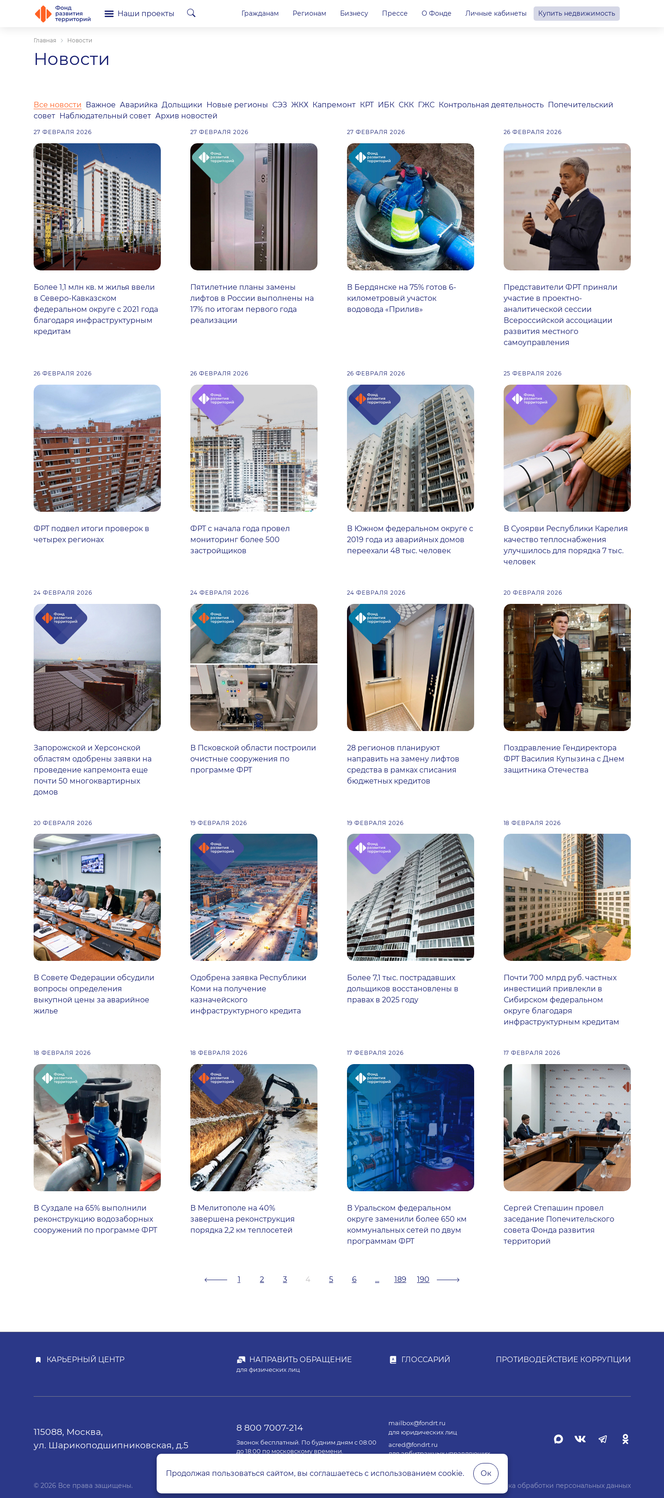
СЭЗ (279, 104)
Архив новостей (186, 115)
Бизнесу (354, 13)
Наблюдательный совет (106, 115)
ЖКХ (299, 104)
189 (400, 1279)
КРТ (367, 104)
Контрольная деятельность (491, 104)
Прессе (395, 13)
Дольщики (182, 104)
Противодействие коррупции (563, 1359)
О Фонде (437, 13)
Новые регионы (237, 104)
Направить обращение (300, 1359)
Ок (486, 1473)
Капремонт (334, 104)
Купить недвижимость (576, 13)
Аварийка (139, 104)
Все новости (58, 104)
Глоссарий (425, 1359)
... (377, 1279)
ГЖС (426, 104)
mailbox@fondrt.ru (417, 1423)
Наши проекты (140, 13)
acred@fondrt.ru (413, 1444)
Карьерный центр (85, 1359)
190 (423, 1279)
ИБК (386, 104)
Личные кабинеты (496, 13)
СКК (406, 104)
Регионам (309, 13)
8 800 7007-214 (269, 1427)
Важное (101, 104)
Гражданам (260, 13)
